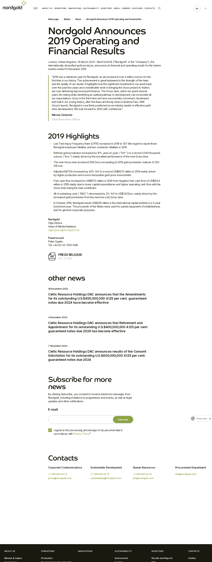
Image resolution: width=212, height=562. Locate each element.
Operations (60, 8)
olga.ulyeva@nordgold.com (63, 230)
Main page (53, 19)
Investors (106, 8)
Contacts (150, 8)
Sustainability (91, 8)
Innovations (74, 8)
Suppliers (137, 8)
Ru (205, 8)
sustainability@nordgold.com (105, 478)
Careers (125, 8)
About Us (47, 8)
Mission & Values (13, 558)
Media (117, 8)
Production (46, 558)
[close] (210, 418)
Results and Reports (162, 558)
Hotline (192, 558)
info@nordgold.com (185, 474)
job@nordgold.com (143, 478)
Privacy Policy (81, 433)
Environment (121, 558)
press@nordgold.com (60, 478)
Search (159, 8)
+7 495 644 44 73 (57, 474)
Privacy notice (201, 419)
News (78, 19)
